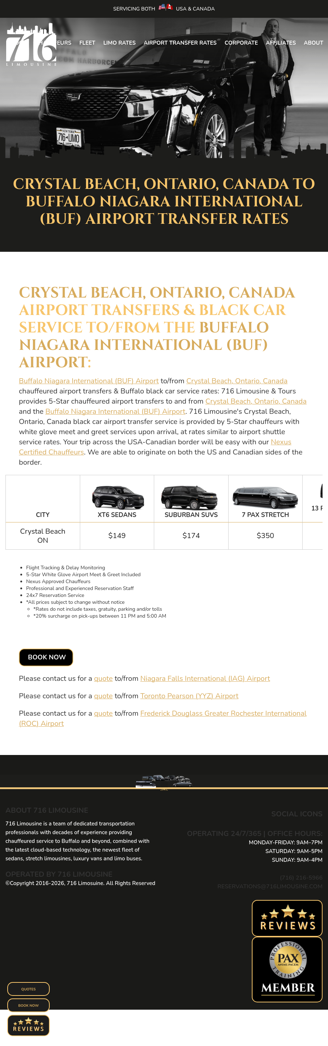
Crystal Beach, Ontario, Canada (157, 293)
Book (19, 43)
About (313, 43)
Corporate (241, 43)
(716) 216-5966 (301, 878)
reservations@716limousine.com (270, 886)
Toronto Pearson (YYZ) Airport (189, 696)
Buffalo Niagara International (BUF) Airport (144, 345)
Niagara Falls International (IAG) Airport (205, 678)
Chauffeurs (53, 43)
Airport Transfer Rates (180, 43)
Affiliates (281, 43)
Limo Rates (119, 43)
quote (103, 678)
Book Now (47, 657)
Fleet (87, 43)
